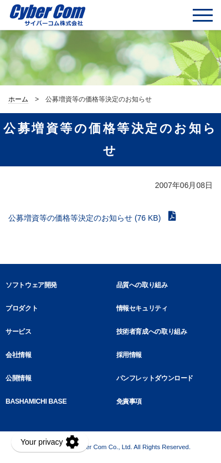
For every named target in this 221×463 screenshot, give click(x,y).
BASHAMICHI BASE (36, 401)
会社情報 (19, 355)
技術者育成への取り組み (151, 331)
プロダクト (22, 308)
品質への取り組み (142, 285)
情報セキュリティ (142, 308)
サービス (19, 331)
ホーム (18, 99)
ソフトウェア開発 (31, 285)
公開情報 (19, 378)
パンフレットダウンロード (155, 378)
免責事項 (129, 401)
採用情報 (129, 355)
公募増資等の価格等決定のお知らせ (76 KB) (85, 217)
